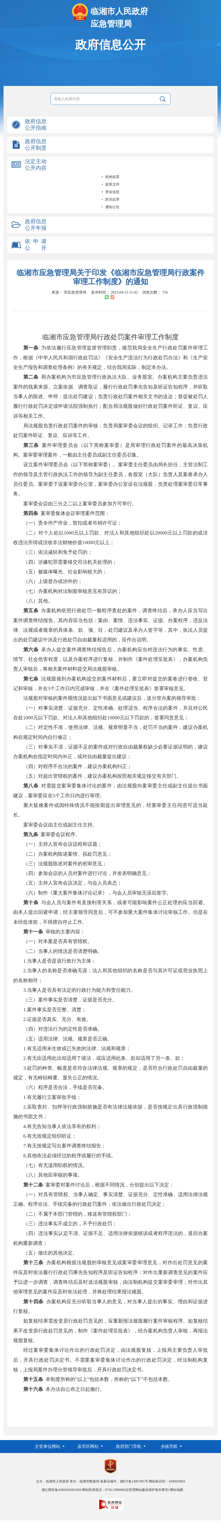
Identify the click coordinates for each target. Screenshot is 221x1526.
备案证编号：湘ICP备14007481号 (124, 1481)
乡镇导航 (170, 1446)
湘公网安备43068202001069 (61, 1490)
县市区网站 (88, 1446)
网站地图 (176, 1490)
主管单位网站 (48, 1446)
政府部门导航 (129, 1446)
